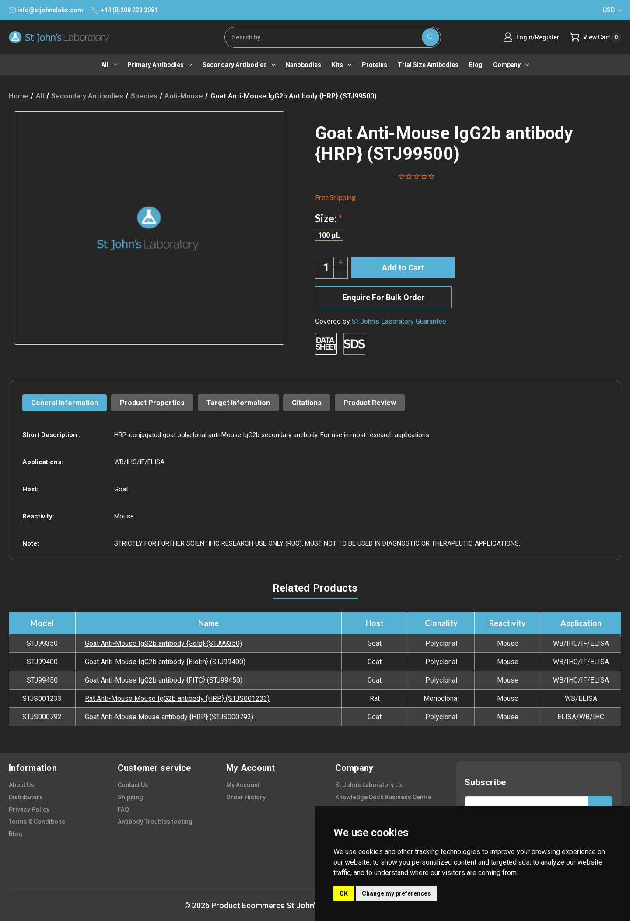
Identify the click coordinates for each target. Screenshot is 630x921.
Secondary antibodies (239, 64)
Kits (341, 64)
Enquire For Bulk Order (383, 297)
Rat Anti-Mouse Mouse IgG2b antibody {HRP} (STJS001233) (177, 698)
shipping (130, 797)
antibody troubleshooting (155, 821)
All (109, 64)
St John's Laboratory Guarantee (399, 321)
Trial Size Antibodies (428, 64)
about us (21, 784)
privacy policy (29, 809)
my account (242, 784)
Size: (329, 218)
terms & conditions (37, 821)
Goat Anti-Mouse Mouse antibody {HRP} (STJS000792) (169, 717)
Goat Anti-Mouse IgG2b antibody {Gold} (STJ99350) (163, 643)
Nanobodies (303, 64)
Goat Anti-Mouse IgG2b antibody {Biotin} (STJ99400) (165, 662)
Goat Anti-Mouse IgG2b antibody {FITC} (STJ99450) (163, 680)
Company (511, 64)
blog (15, 833)
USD (612, 10)
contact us (133, 784)
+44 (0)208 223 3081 (125, 10)
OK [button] (344, 893)
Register (547, 37)
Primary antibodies (159, 64)
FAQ (123, 809)
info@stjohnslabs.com (46, 10)
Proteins (374, 64)
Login (524, 37)
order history (246, 797)
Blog (476, 64)
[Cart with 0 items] (595, 37)
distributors (26, 797)
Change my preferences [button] (396, 893)
